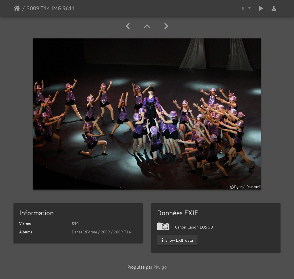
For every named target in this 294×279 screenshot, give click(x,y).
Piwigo (160, 267)
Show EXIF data (177, 240)
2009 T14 (122, 232)
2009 (105, 232)
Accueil (16, 8)
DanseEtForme (84, 232)
